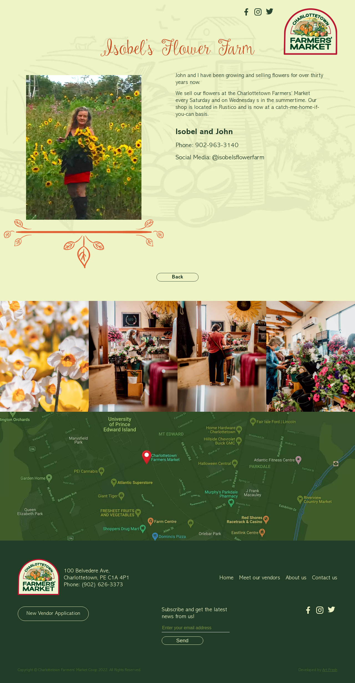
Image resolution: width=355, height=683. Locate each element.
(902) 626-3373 (102, 584)
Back (177, 277)
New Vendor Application (53, 613)
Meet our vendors (259, 577)
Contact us (324, 577)
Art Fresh (329, 670)
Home (226, 577)
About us (296, 577)
